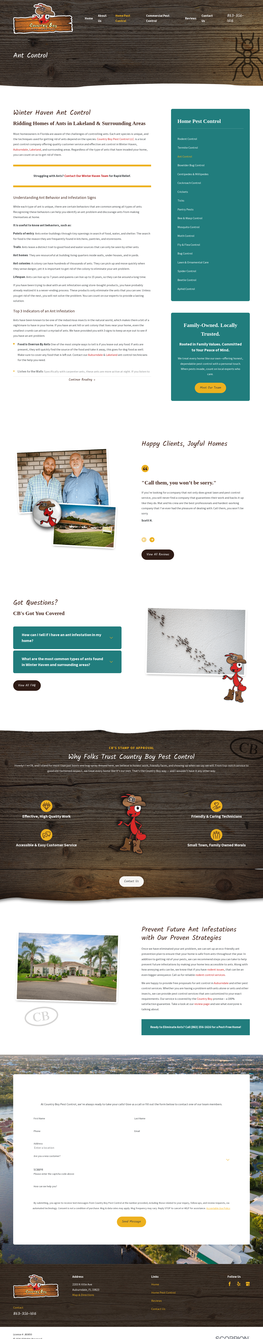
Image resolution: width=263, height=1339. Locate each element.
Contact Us (131, 881)
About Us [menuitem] (102, 18)
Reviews (156, 1301)
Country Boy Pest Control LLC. (116, 139)
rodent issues (221, 969)
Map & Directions (83, 1295)
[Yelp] (239, 1284)
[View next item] (151, 539)
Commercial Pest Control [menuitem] (157, 18)
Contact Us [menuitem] (207, 18)
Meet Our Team (210, 387)
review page (207, 1004)
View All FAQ (21, 685)
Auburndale (20, 149)
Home (155, 1284)
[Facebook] (230, 1284)
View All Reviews (158, 554)
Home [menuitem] (89, 18)
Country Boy (210, 999)
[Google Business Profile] (248, 1284)
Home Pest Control (163, 1292)
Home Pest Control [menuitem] (122, 18)
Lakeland (35, 149)
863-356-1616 (235, 18)
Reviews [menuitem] (190, 18)
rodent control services (215, 975)
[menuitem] (210, 139)
